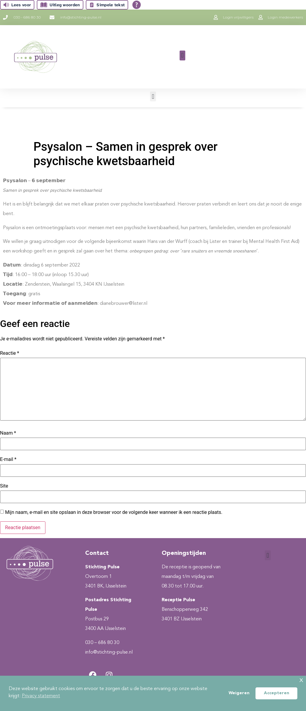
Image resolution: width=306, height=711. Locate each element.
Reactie (9, 353)
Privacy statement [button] (41, 696)
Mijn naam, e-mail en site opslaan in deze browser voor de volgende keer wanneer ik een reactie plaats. (113, 512)
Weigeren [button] (239, 693)
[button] (182, 55)
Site (4, 486)
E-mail (8, 459)
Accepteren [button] (276, 693)
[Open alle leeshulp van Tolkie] (136, 5)
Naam (8, 433)
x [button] (301, 680)
